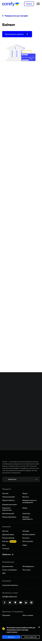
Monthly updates (28, 534)
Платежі (5, 493)
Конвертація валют (9, 505)
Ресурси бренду (8, 538)
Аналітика (26, 513)
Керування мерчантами (7, 509)
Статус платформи (9, 570)
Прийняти (11, 637)
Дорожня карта (8, 534)
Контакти (25, 538)
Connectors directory (10, 585)
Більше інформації (30, 637)
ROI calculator (27, 541)
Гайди (24, 545)
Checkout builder (8, 497)
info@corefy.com (9, 596)
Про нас (5, 531)
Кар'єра (9, 541)
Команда (25, 531)
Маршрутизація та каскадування (29, 501)
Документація (7, 566)
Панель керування (9, 517)
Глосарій (5, 549)
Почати (29, 4)
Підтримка (6, 615)
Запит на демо (27, 615)
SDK (4, 573)
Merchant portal (8, 513)
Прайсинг (6, 554)
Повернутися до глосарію (16, 16)
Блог (4, 545)
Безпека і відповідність (27, 518)
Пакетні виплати (8, 500)
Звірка (24, 508)
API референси (28, 566)
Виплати (25, 497)
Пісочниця (26, 570)
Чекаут (25, 493)
